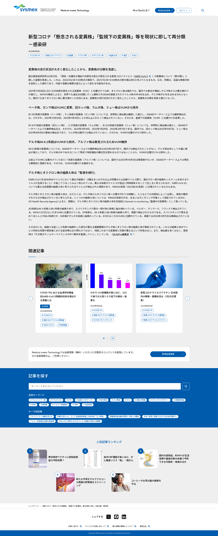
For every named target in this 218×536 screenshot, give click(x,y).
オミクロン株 (98, 55)
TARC (75, 405)
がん (127, 400)
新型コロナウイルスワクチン (154, 320)
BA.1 (134, 55)
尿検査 (44, 405)
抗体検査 (62, 325)
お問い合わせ (75, 526)
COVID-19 (35, 55)
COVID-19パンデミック (102, 320)
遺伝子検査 (140, 400)
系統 (124, 55)
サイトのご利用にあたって (97, 526)
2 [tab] (107, 338)
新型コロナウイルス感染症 (53, 320)
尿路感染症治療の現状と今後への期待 (124, 416)
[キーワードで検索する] (186, 386)
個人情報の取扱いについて (124, 526)
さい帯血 (116, 400)
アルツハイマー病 (38, 400)
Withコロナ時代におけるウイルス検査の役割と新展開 (79, 421)
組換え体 (112, 55)
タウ (69, 400)
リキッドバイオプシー (159, 400)
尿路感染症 (179, 400)
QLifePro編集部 (123, 234)
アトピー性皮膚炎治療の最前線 (42, 421)
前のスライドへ (30, 298)
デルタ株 (82, 55)
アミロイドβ (56, 400)
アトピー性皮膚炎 (60, 405)
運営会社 (145, 526)
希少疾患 (102, 400)
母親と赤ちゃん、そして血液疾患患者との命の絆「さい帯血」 (81, 416)
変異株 (70, 55)
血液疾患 (87, 405)
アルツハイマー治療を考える (41, 416)
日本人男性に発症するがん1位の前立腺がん (160, 416)
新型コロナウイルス (53, 55)
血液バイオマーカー (84, 400)
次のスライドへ (187, 298)
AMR (33, 405)
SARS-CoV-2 (143, 76)
